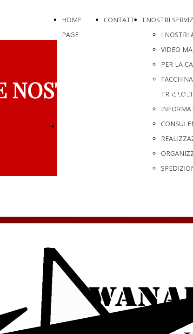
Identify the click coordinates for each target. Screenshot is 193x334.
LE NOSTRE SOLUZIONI (98, 125)
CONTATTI (120, 19)
